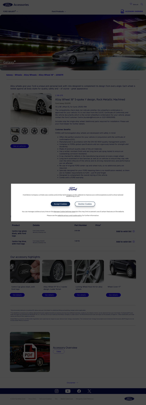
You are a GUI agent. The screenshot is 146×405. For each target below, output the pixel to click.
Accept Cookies (60, 204)
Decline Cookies (85, 204)
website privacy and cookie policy (70, 215)
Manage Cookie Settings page (64, 211)
